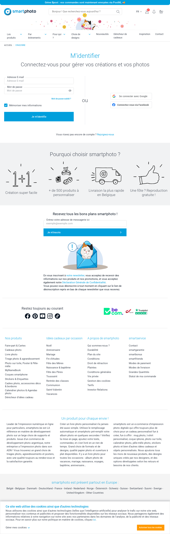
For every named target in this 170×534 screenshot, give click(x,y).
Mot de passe (14, 86)
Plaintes (91, 367)
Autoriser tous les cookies (150, 527)
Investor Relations (97, 389)
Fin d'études (53, 358)
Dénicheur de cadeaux (120, 36)
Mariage (50, 354)
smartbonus (135, 354)
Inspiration (144, 34)
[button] (131, 96)
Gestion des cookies (98, 380)
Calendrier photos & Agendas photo (21, 392)
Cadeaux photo (13, 349)
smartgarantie (136, 349)
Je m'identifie (39, 116)
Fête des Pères (54, 372)
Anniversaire (53, 349)
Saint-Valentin (54, 389)
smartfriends (136, 358)
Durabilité (92, 349)
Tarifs (90, 385)
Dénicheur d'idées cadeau (19, 397)
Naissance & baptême (58, 367)
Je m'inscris (54, 232)
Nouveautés (102, 34)
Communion (53, 385)
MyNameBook (13, 370)
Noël (49, 345)
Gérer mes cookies (18, 527)
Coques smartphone (16, 374)
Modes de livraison (139, 367)
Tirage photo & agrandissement (22, 358)
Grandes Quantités (139, 372)
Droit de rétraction (97, 363)
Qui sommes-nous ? (98, 345)
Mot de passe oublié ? (61, 99)
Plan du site (93, 354)
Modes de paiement (140, 363)
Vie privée (92, 376)
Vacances (51, 394)
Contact (159, 34)
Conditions (93, 358)
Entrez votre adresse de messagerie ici (67, 219)
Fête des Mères (54, 363)
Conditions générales (99, 372)
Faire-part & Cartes (15, 345)
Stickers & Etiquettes (16, 379)
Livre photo (11, 354)
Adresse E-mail (15, 77)
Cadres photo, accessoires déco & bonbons (23, 385)
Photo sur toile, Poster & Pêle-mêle (21, 365)
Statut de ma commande (142, 376)
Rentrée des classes (57, 380)
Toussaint (51, 376)
